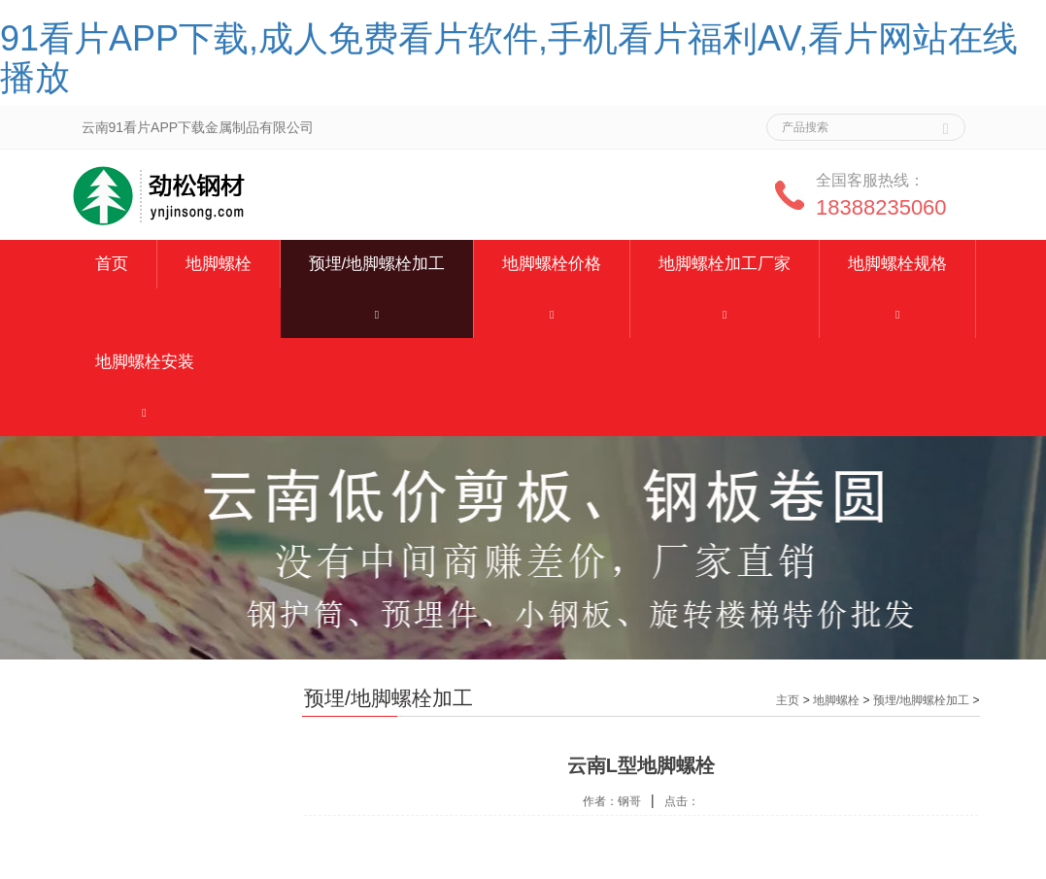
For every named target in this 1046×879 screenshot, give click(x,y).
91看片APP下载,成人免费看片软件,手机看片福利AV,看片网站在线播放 (509, 57)
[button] (377, 313)
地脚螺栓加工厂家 (724, 263)
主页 (787, 700)
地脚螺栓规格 (897, 263)
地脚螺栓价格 (551, 263)
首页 (111, 263)
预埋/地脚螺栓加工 (377, 263)
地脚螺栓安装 (144, 362)
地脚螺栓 (219, 263)
